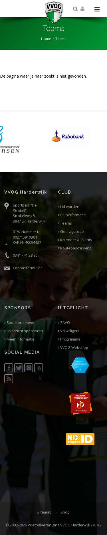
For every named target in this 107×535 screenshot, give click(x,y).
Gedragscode (71, 231)
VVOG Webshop (73, 347)
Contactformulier (27, 267)
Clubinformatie (72, 215)
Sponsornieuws (19, 322)
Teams (60, 38)
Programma (69, 339)
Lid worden (68, 206)
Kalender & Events (75, 239)
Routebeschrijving (74, 248)
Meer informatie (19, 339)
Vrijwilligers (69, 331)
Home (46, 38)
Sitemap (44, 512)
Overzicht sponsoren (23, 331)
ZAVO (64, 322)
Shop (65, 512)
